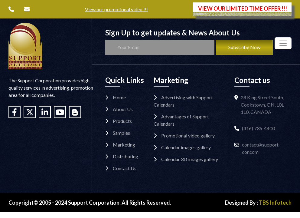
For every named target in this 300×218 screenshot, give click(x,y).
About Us (123, 109)
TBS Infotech (275, 202)
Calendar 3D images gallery (189, 159)
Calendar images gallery (186, 147)
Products (122, 121)
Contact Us (124, 168)
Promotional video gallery (188, 135)
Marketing (124, 144)
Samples (121, 133)
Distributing (125, 156)
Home (119, 97)
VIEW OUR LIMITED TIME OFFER (242, 8)
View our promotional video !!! (116, 9)
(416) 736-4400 (258, 128)
